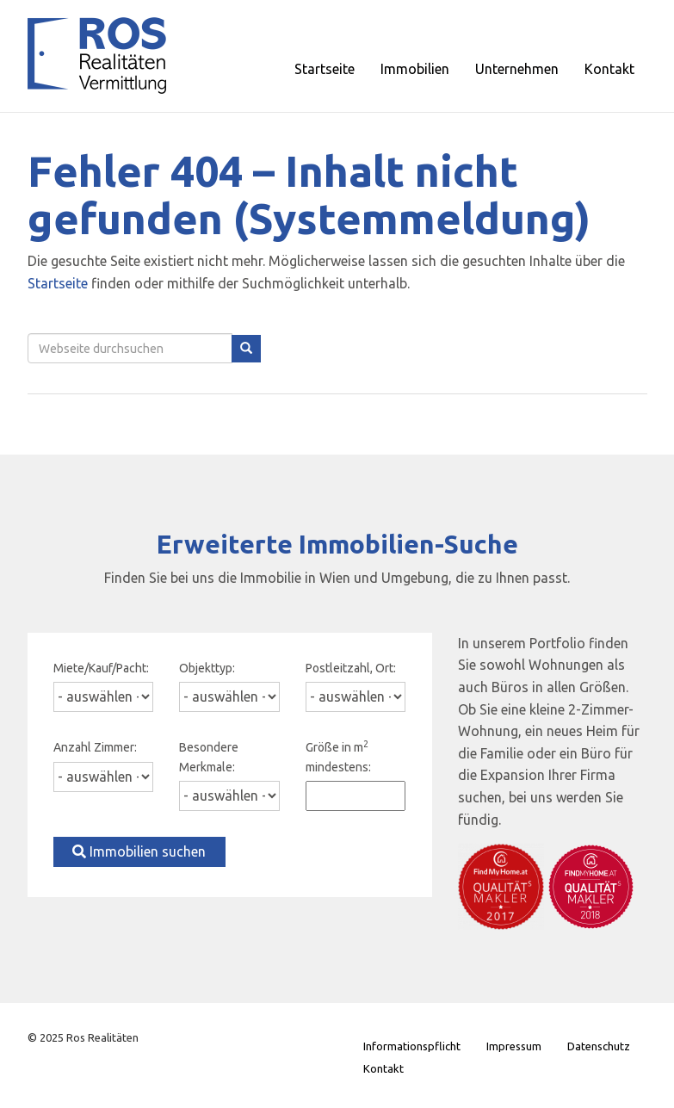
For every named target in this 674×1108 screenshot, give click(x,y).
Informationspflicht (412, 1046)
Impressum (513, 1046)
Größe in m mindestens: (338, 756)
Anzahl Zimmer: (95, 747)
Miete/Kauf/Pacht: (101, 668)
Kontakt (383, 1068)
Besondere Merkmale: (208, 756)
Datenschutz (598, 1046)
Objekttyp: (207, 668)
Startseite (58, 283)
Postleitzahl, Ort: (351, 668)
